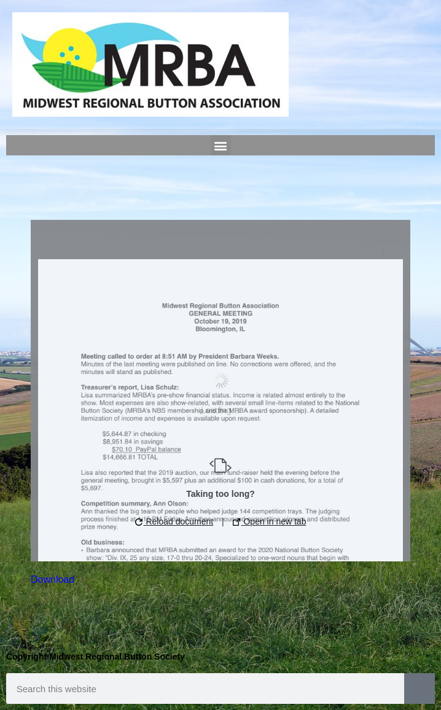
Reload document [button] (174, 521)
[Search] (419, 688)
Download (52, 579)
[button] (221, 145)
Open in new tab (269, 521)
